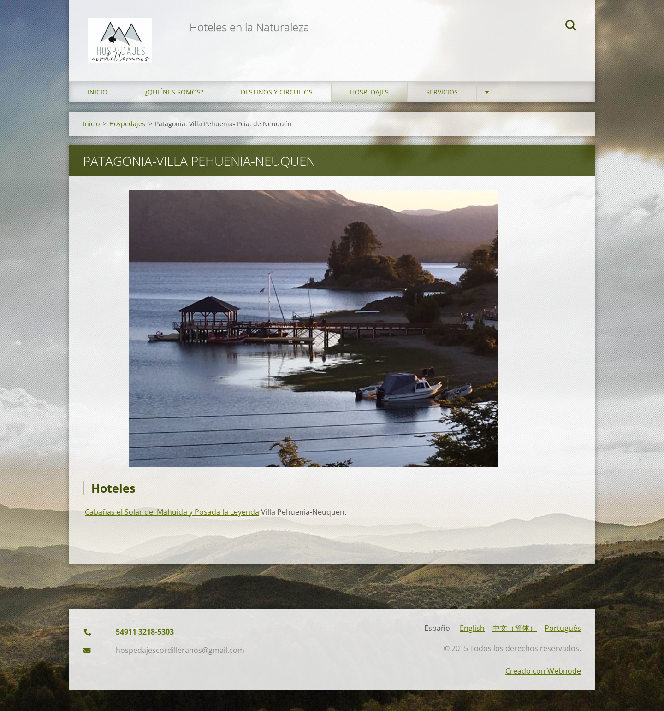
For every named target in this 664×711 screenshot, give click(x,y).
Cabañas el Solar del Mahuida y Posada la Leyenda (172, 512)
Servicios (442, 92)
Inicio (97, 92)
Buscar (570, 26)
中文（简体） (514, 628)
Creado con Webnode (543, 671)
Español (438, 628)
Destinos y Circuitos (277, 92)
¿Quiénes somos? (174, 92)
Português (563, 628)
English (472, 628)
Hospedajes (369, 92)
